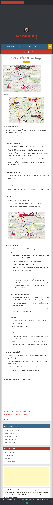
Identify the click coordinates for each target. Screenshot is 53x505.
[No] (51, 501)
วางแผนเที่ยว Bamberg (18, 136)
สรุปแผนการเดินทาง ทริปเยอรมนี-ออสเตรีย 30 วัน (16, 411)
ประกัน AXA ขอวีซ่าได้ (10, 433)
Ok (26, 502)
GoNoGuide (26, 61)
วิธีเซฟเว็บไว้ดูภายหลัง (10, 461)
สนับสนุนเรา (41, 46)
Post (8, 419)
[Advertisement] (26, 16)
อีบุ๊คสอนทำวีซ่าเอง (10, 442)
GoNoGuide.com (26, 35)
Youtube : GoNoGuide (10, 453)
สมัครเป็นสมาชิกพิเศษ (10, 439)
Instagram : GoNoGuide (11, 458)
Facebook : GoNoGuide (11, 455)
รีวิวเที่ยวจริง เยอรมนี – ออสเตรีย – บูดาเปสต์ (15, 414)
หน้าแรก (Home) (6, 46)
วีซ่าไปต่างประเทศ (15, 46)
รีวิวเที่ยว (35, 46)
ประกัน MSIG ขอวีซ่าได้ (11, 436)
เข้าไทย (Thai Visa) (26, 46)
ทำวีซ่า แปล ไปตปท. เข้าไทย (12, 430)
